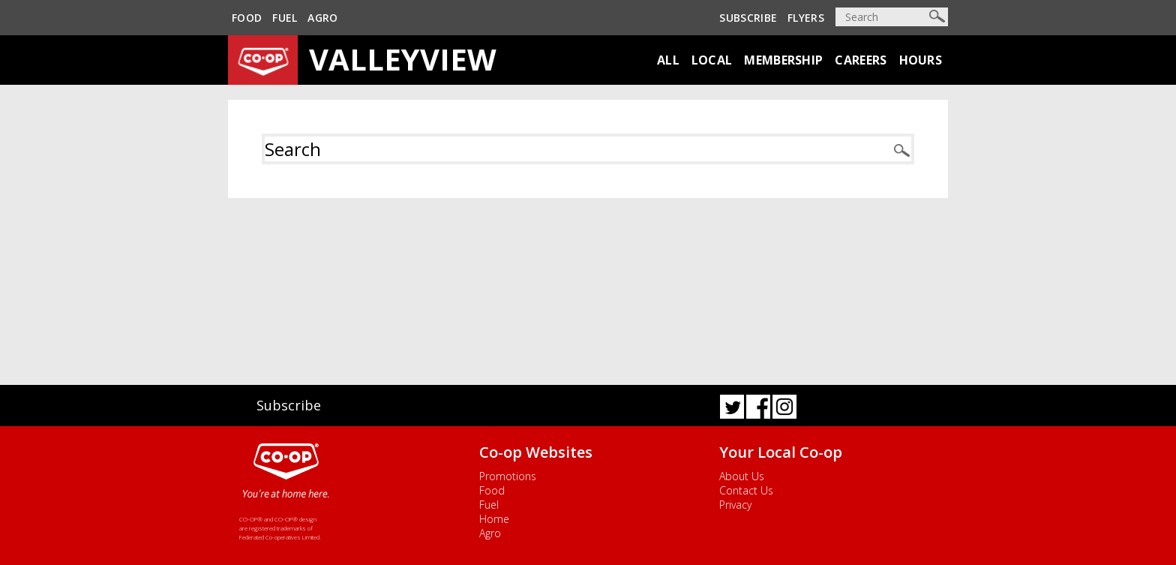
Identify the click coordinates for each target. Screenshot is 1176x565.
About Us (741, 476)
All (668, 60)
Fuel (284, 18)
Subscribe (748, 18)
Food (247, 18)
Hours (921, 60)
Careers (860, 60)
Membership (783, 60)
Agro (323, 18)
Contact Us (746, 490)
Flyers (806, 18)
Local (712, 60)
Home (494, 519)
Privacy (735, 504)
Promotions (507, 476)
